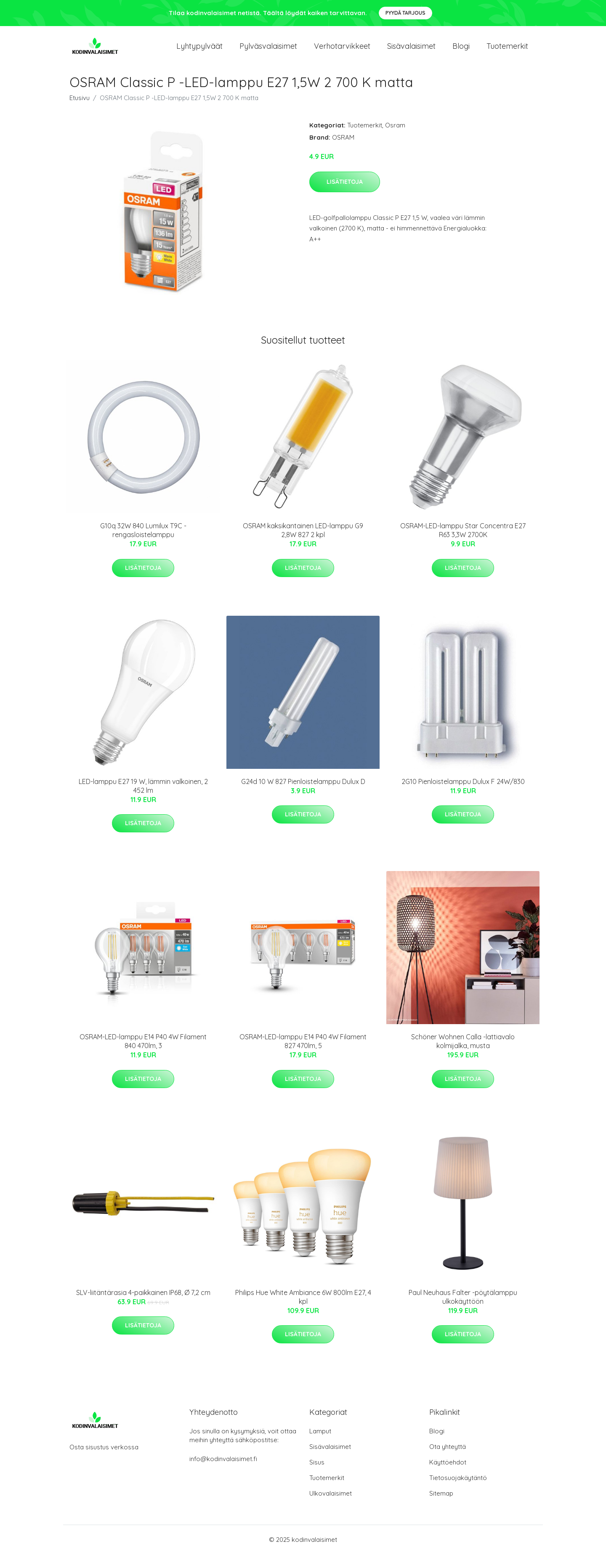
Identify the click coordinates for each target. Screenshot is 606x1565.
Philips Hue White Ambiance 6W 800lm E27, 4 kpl (303, 1307)
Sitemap (441, 1504)
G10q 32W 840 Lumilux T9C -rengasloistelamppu (143, 541)
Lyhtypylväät (199, 51)
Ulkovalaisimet (330, 1504)
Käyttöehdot (447, 1473)
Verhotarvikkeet (342, 51)
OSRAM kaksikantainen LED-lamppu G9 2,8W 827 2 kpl (303, 541)
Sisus (316, 1473)
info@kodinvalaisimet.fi (223, 1470)
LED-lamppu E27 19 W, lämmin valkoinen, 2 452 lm (143, 796)
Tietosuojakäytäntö (458, 1489)
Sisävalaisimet (411, 51)
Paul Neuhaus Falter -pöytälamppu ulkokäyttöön (463, 1307)
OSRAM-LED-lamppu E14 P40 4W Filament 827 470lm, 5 (303, 1052)
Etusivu (79, 109)
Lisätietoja (345, 192)
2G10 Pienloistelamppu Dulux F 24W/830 (463, 792)
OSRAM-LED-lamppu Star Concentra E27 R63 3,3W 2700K (463, 541)
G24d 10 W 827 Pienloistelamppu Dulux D (303, 792)
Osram (395, 136)
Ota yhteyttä (447, 1458)
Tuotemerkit (507, 51)
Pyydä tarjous (405, 13)
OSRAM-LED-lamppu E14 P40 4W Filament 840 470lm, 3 (143, 1052)
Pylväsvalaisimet (268, 51)
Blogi (461, 51)
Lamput (320, 1442)
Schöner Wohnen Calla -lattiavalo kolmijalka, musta (463, 1052)
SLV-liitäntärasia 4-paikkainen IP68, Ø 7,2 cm (143, 1303)
